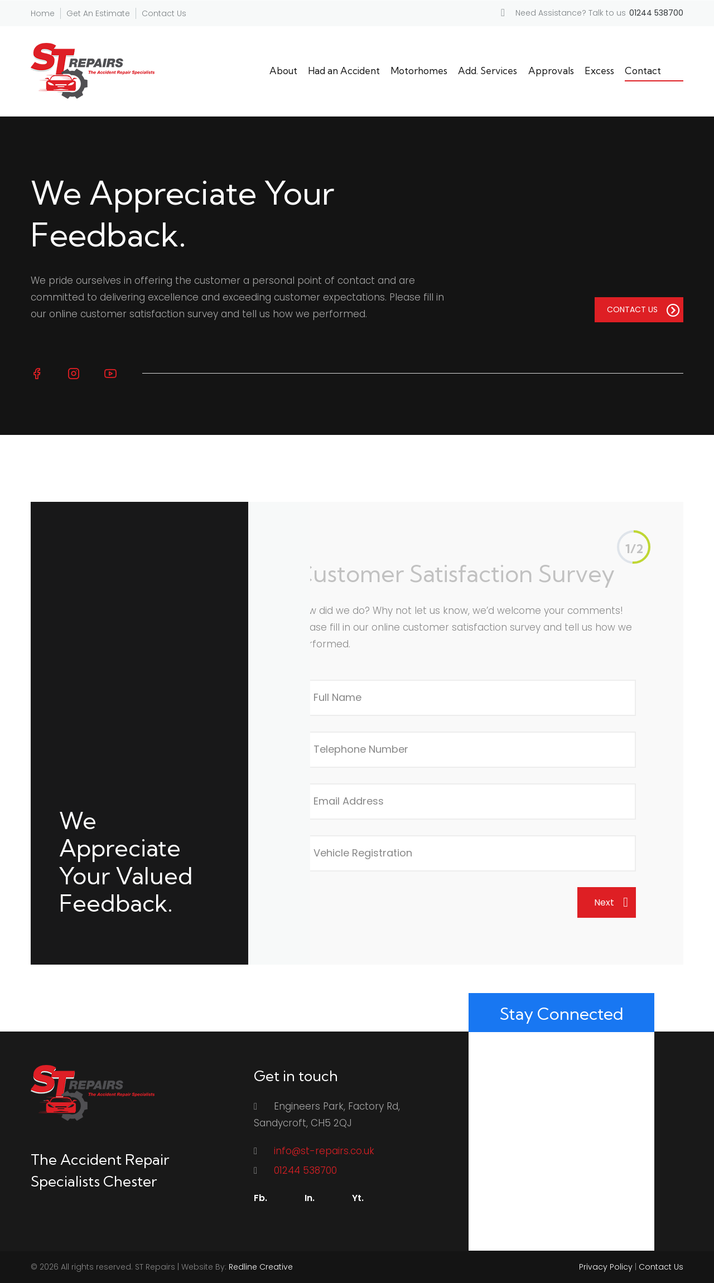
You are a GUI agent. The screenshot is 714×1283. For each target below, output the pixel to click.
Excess (599, 70)
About (283, 70)
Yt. (358, 1198)
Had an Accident (344, 70)
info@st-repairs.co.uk (324, 1151)
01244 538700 (305, 1170)
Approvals (551, 70)
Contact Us (164, 13)
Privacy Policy (606, 1266)
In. (310, 1198)
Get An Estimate (98, 13)
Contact (643, 70)
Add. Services (487, 70)
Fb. (260, 1198)
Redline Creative (261, 1266)
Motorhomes (418, 70)
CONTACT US (643, 310)
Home (43, 13)
